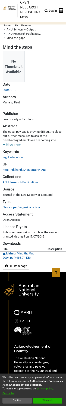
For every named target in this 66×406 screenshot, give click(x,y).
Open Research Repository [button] (30, 7)
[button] (46, 11)
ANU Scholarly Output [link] (21, 29)
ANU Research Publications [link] (24, 33)
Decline (17, 400)
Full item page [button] (16, 266)
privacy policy (45, 388)
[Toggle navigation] (61, 10)
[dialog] (33, 390)
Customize (8, 393)
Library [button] (24, 16)
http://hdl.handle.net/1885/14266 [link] (24, 169)
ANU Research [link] (23, 25)
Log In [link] (53, 10)
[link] (20, 182)
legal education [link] (13, 157)
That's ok (47, 400)
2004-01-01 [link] (10, 90)
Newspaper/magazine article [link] (21, 207)
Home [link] (7, 25)
